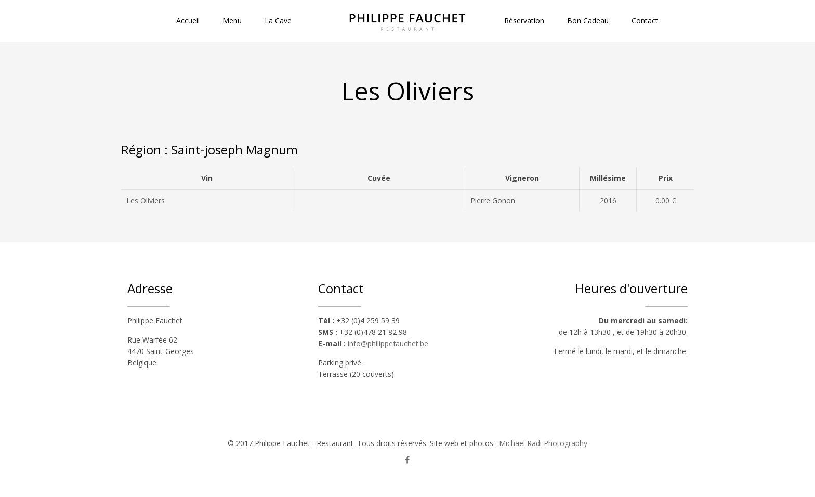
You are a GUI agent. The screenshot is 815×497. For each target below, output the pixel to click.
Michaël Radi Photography (543, 443)
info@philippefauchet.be (388, 343)
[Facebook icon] (408, 459)
